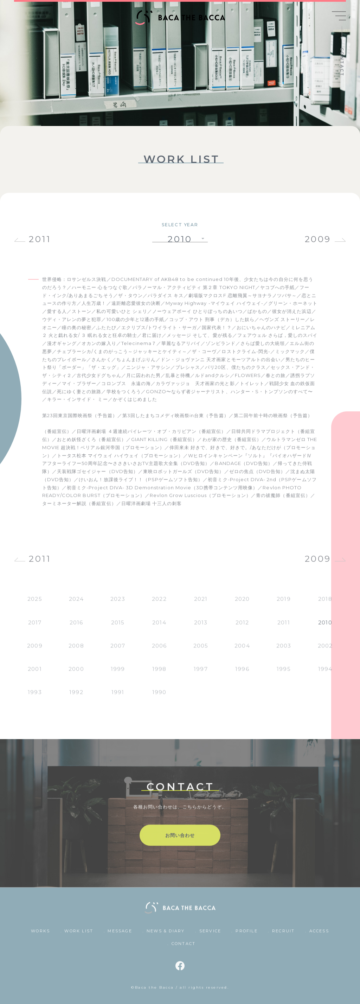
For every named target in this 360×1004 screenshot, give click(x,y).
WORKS (40, 935)
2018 (325, 603)
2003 (283, 650)
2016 (76, 627)
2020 (242, 603)
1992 (76, 697)
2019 (283, 603)
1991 (117, 697)
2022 (159, 603)
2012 (242, 627)
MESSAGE (120, 935)
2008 (76, 650)
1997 (200, 673)
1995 (283, 673)
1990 (159, 697)
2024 (76, 603)
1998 (159, 673)
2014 (159, 627)
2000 (76, 673)
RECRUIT (283, 935)
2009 (318, 239)
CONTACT (342, 62)
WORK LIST (78, 935)
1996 (242, 673)
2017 (34, 627)
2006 (159, 650)
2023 (117, 603)
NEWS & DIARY (166, 935)
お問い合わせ (180, 840)
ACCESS (319, 935)
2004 (242, 650)
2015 (117, 627)
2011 (40, 239)
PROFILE (246, 935)
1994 (325, 673)
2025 (34, 603)
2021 (200, 603)
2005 (200, 650)
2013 (200, 627)
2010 (325, 627)
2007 (117, 650)
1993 (34, 697)
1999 (118, 673)
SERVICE (210, 935)
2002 (325, 650)
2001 (34, 673)
